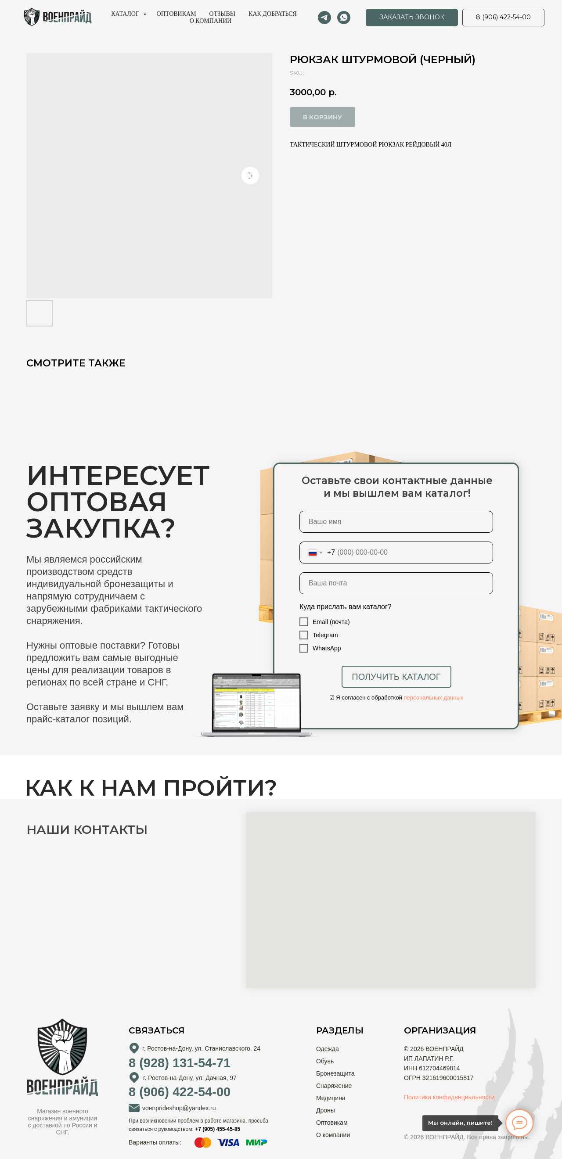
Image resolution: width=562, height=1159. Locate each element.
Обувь (325, 1061)
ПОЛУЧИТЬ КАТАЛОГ (396, 677)
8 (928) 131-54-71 (180, 1063)
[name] (396, 522)
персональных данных (434, 697)
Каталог (125, 14)
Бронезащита (335, 1073)
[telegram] (324, 17)
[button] (412, 17)
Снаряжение (334, 1085)
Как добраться (273, 14)
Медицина (331, 1098)
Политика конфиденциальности (449, 1097)
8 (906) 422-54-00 (180, 1092)
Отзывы (222, 14)
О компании (211, 21)
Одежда (327, 1048)
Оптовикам (176, 14)
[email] (396, 583)
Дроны (325, 1110)
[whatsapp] (343, 17)
